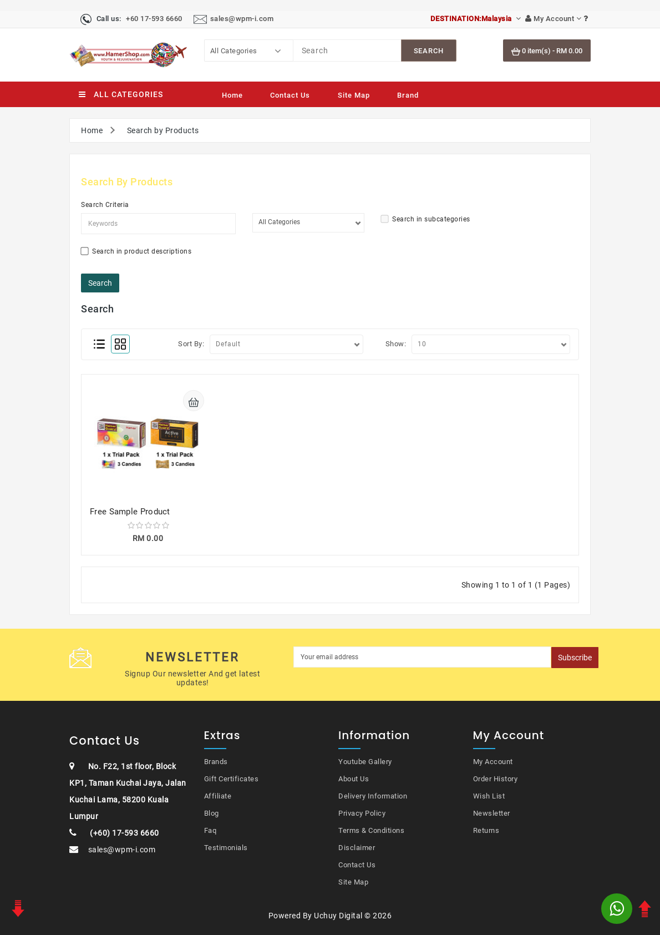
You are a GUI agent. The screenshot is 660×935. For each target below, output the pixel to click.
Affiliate (218, 796)
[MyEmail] (422, 657)
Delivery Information (372, 796)
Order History (495, 779)
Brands (216, 761)
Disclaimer (356, 847)
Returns (486, 830)
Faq (210, 830)
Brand (408, 95)
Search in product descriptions (136, 251)
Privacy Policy (361, 813)
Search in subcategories (425, 219)
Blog (211, 813)
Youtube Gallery (365, 761)
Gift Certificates (231, 779)
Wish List (489, 796)
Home (232, 95)
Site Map (354, 95)
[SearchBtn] (428, 50)
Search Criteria (105, 205)
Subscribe (575, 657)
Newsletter (491, 813)
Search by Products (163, 130)
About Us (353, 779)
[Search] (347, 50)
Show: (396, 344)
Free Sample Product (130, 512)
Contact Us (290, 95)
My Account (493, 761)
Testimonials (226, 847)
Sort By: (191, 344)
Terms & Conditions (371, 830)
